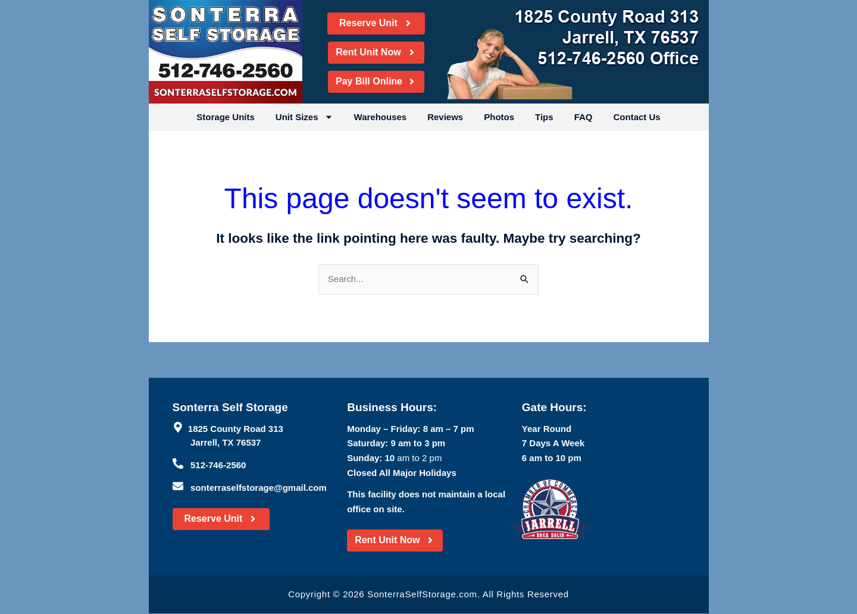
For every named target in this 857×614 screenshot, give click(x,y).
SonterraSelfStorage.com (422, 594)
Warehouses (380, 117)
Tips (544, 117)
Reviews (445, 117)
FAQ (583, 117)
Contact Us (636, 117)
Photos (499, 117)
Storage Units (225, 117)
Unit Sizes (304, 116)
